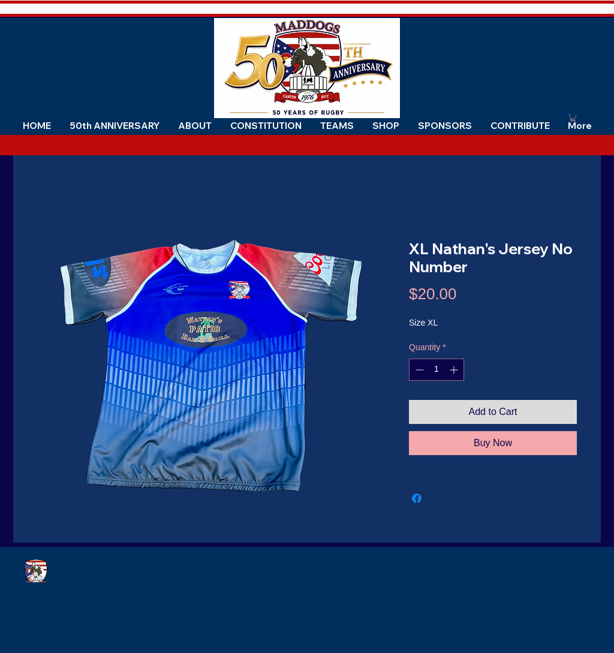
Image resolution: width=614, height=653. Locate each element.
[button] (194, 125)
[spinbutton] (436, 369)
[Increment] (454, 369)
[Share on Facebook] (417, 498)
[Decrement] (418, 369)
